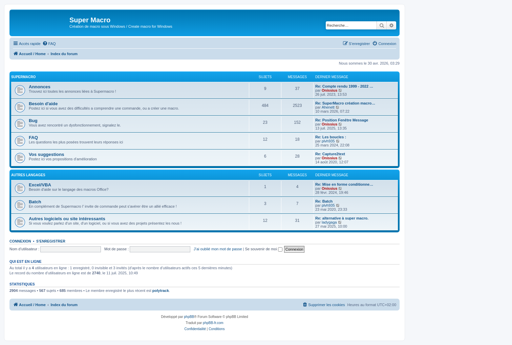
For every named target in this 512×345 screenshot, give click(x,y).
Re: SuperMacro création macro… (345, 103)
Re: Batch (324, 201)
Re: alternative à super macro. (341, 218)
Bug (33, 120)
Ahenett (328, 107)
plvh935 (328, 141)
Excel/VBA (40, 184)
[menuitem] (49, 44)
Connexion (20, 241)
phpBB (189, 317)
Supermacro (23, 77)
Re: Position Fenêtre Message (341, 120)
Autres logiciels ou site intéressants (67, 218)
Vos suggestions (46, 154)
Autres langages (28, 175)
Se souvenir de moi (263, 249)
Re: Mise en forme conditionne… (344, 184)
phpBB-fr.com (213, 323)
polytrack (160, 291)
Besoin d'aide (43, 103)
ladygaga (329, 222)
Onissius (329, 90)
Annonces (39, 86)
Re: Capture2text (330, 154)
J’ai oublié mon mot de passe (218, 249)
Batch (35, 201)
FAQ (33, 137)
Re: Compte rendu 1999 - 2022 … (344, 86)
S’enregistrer (50, 241)
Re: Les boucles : (330, 137)
